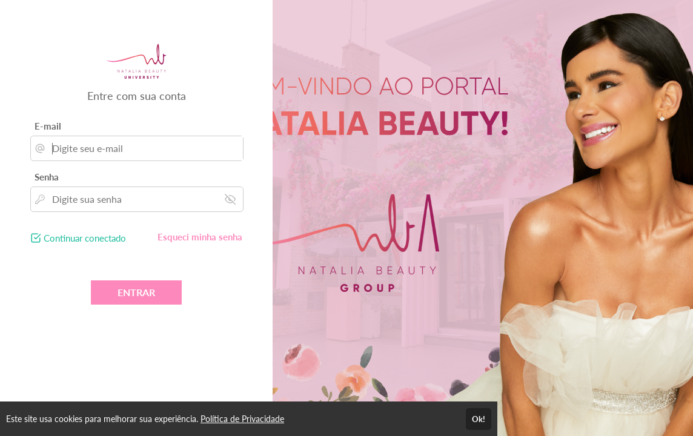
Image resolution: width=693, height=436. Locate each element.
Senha (47, 176)
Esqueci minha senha (200, 236)
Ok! (478, 419)
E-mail (48, 126)
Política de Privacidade (242, 419)
